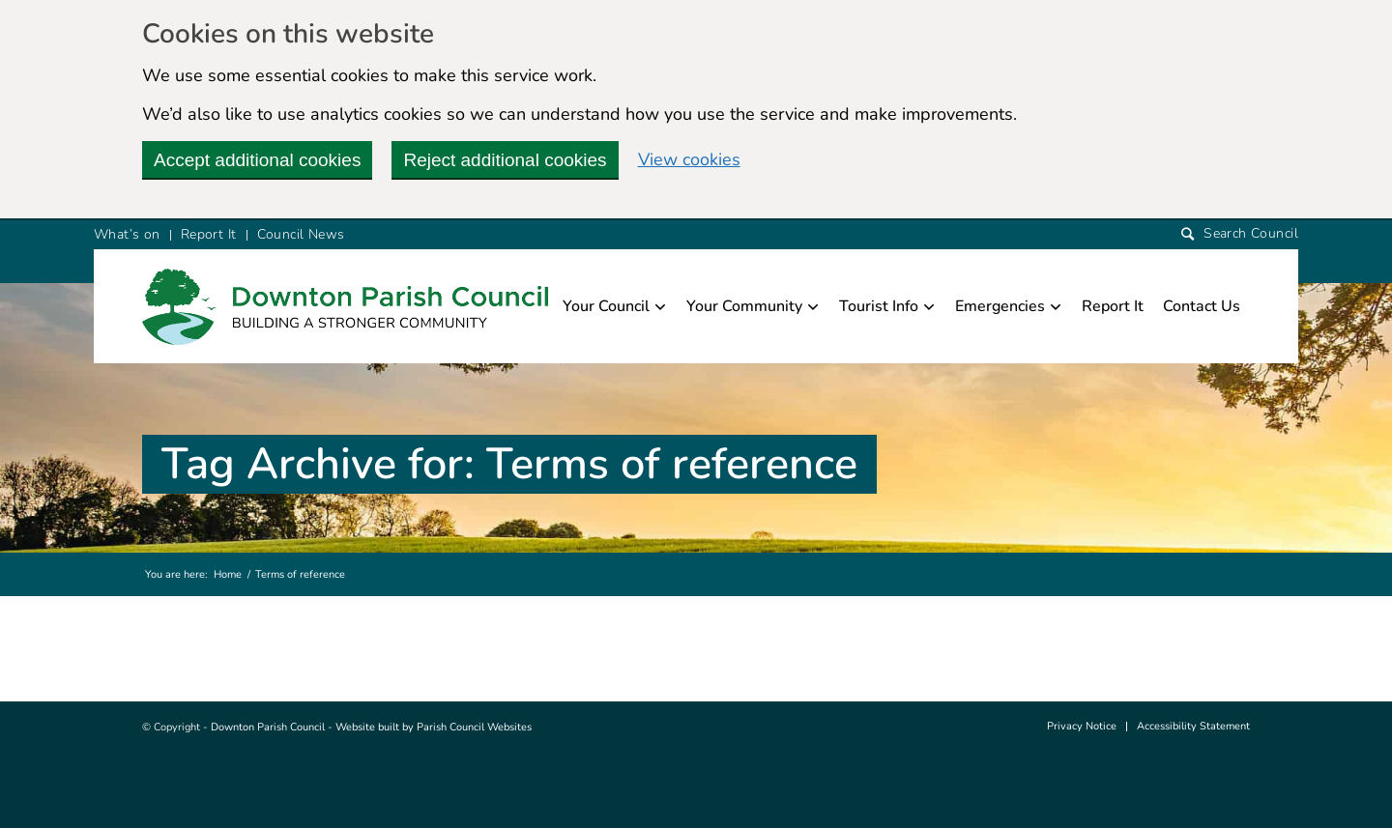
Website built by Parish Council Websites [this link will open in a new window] (433, 727)
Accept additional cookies (257, 160)
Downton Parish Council (268, 727)
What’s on (127, 234)
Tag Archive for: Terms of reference (509, 464)
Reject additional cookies (504, 160)
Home (228, 574)
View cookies (689, 159)
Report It (209, 234)
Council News (301, 234)
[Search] (1239, 234)
